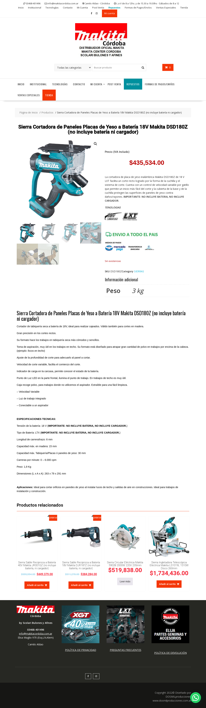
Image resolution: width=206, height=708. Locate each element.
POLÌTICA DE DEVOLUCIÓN (170, 653)
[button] (95, 144)
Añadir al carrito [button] (35, 585)
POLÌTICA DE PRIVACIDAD (80, 650)
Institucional (34, 7)
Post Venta (98, 7)
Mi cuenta (109, 13)
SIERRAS (139, 271)
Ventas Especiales (166, 7)
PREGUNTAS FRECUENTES (125, 650)
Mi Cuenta (82, 7)
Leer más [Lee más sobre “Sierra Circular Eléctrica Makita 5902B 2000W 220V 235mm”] (125, 581)
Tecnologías (52, 7)
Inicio (21, 7)
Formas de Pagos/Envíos (138, 7)
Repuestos (114, 7)
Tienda (184, 7)
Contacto (68, 7)
